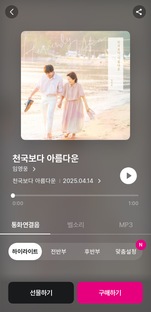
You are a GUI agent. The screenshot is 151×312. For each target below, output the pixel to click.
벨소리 (75, 225)
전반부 (58, 251)
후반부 (92, 251)
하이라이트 (25, 251)
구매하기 (110, 293)
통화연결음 (25, 225)
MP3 (126, 225)
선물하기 (41, 293)
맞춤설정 (129, 249)
